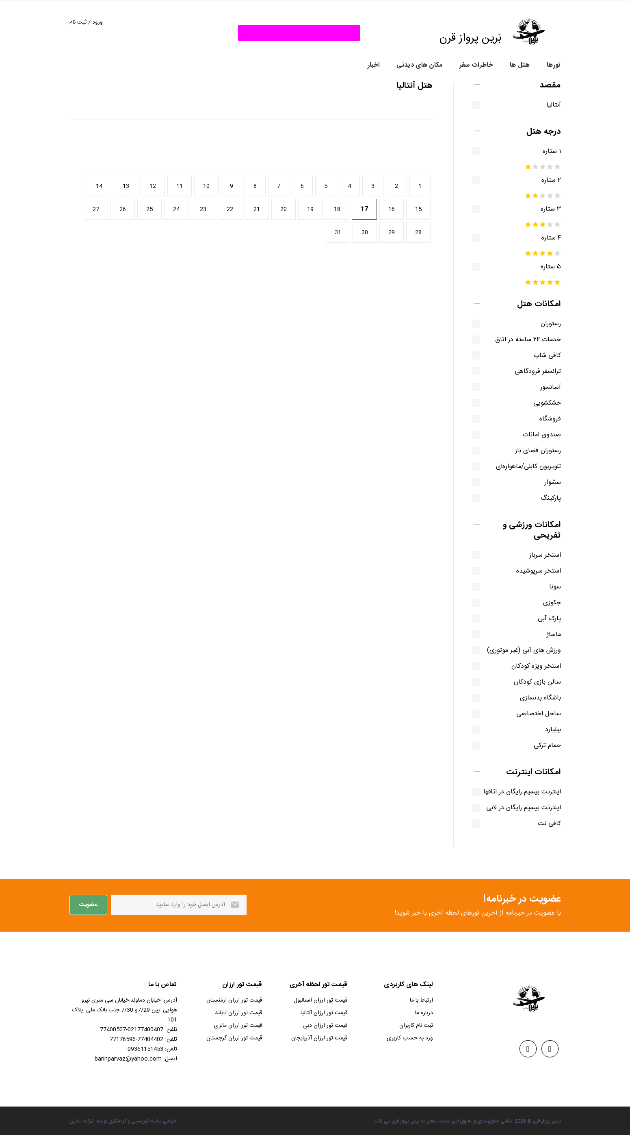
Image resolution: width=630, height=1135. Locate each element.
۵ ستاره (545, 267)
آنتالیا (548, 105)
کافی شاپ (541, 356)
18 (337, 209)
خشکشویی (541, 403)
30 (365, 232)
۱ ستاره (546, 152)
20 (283, 209)
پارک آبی (543, 619)
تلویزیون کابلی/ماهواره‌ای (523, 467)
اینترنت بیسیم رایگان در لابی (518, 808)
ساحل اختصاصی (533, 714)
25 (149, 209)
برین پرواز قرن (547, 1121)
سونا (549, 587)
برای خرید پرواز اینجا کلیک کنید (298, 34)
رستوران (545, 324)
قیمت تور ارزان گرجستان (234, 1038)
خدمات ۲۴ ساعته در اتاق (522, 340)
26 (122, 209)
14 (99, 186)
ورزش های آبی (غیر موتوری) (518, 651)
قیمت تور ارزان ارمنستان (234, 1000)
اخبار (374, 65)
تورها (554, 65)
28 (418, 232)
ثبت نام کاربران (416, 1025)
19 (310, 209)
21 (256, 209)
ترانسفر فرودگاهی (532, 372)
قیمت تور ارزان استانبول (321, 1000)
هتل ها (520, 65)
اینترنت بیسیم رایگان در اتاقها (516, 792)
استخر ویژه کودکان (530, 666)
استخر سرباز (539, 555)
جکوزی (546, 603)
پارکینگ (545, 498)
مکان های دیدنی (419, 65)
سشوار (547, 483)
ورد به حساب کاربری (410, 1038)
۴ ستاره (545, 238)
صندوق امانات (536, 435)
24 (176, 209)
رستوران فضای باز (532, 451)
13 (126, 186)
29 (391, 232)
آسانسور (545, 387)
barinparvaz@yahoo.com (128, 1059)
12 (152, 186)
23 (203, 209)
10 (206, 186)
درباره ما (424, 1013)
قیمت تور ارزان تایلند (238, 1013)
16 (391, 209)
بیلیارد (547, 730)
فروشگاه (544, 419)
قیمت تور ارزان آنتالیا (324, 1013)
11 (179, 186)
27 (96, 209)
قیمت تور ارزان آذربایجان (319, 1038)
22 (230, 209)
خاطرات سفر (476, 65)
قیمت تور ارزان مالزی (238, 1025)
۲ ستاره (545, 180)
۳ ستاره (545, 209)
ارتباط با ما (421, 1000)
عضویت (88, 905)
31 (338, 232)
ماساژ (548, 635)
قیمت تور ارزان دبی (325, 1025)
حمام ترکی (541, 746)
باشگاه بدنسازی (535, 698)
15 (418, 209)
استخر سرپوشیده (533, 571)
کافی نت (543, 824)
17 (364, 209)
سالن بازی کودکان (531, 682)
